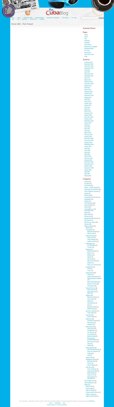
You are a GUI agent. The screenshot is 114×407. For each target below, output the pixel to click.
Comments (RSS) (61, 404)
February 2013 (88, 91)
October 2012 (88, 93)
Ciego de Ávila (90, 235)
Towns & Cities (88, 226)
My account (33, 19)
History (86, 201)
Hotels (86, 207)
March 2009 (87, 156)
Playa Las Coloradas (93, 265)
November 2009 (88, 140)
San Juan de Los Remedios (92, 377)
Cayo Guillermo (91, 239)
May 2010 (87, 128)
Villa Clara (89, 367)
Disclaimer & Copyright (53, 17)
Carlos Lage (89, 388)
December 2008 (88, 162)
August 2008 (87, 170)
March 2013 (87, 89)
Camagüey (89, 230)
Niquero (89, 263)
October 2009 (88, 142)
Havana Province (90, 288)
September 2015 (89, 68)
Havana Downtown (92, 276)
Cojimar (89, 274)
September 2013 (89, 83)
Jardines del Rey (92, 241)
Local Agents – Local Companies (90, 209)
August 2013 (87, 85)
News (85, 212)
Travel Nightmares (89, 380)
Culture (86, 193)
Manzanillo (90, 259)
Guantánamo (89, 267)
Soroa (89, 343)
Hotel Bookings (88, 203)
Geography (87, 199)
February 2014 (88, 81)
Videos (86, 384)
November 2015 (88, 66)
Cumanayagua (91, 245)
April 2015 (87, 72)
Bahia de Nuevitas (92, 231)
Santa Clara (89, 357)
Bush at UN (89, 386)
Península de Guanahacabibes (92, 338)
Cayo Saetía (90, 299)
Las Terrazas (90, 332)
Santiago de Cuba (91, 359)
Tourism (86, 224)
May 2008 (87, 174)
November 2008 (88, 164)
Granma (88, 249)
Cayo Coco (90, 237)
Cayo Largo (90, 312)
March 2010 (87, 132)
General (86, 195)
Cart (18, 19)
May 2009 (87, 152)
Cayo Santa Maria (92, 371)
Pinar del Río (89, 326)
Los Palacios (90, 334)
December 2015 (88, 64)
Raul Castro (87, 214)
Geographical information (91, 197)
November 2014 (88, 76)
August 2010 (87, 123)
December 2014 (88, 74)
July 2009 (87, 148)
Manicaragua (91, 373)
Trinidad (89, 353)
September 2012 (89, 95)
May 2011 (87, 109)
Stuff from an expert (89, 222)
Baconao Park (91, 361)
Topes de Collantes (92, 351)
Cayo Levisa (90, 328)
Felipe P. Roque (90, 394)
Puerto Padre (91, 316)
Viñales (89, 345)
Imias (88, 268)
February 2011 (88, 113)
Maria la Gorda (91, 336)
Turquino (89, 247)
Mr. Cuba (74, 17)
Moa (88, 305)
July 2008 (87, 172)
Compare (41, 19)
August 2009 (87, 146)
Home (86, 35)
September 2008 (89, 168)
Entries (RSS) (51, 404)
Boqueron (90, 255)
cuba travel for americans (91, 189)
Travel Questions (89, 382)
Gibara (89, 301)
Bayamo (89, 253)
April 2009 (87, 154)
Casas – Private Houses (91, 187)
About (86, 37)
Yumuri (89, 270)
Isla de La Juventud (91, 311)
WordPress (92, 401)
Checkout (24, 19)
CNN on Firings (90, 390)
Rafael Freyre (91, 309)
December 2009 (88, 138)
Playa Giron (90, 322)
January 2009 (88, 160)
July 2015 (87, 70)
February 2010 (88, 134)
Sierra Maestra (91, 365)
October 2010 (88, 119)
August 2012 (87, 97)
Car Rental (87, 185)
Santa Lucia (90, 233)
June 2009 (87, 150)
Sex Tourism (87, 220)
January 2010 (88, 136)
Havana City (89, 273)
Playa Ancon (90, 375)
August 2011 (87, 105)
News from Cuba (89, 54)
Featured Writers (89, 48)
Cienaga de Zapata (92, 320)
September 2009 (89, 144)
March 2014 (87, 80)
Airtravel (86, 181)
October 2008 (88, 166)
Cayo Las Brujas (92, 369)
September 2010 (89, 121)
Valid (57, 403)
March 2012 (87, 101)
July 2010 (87, 125)
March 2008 (87, 175)
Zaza (88, 355)
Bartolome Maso (91, 251)
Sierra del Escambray (93, 349)
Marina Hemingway (92, 282)
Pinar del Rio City (92, 341)
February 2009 (88, 158)
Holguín (88, 295)
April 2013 (87, 87)
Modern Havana (91, 284)
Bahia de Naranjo (92, 297)
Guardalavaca (91, 303)
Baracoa (88, 228)
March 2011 (87, 111)
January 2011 (88, 115)
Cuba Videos (65, 17)
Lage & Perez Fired (91, 396)
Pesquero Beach (92, 307)
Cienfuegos (89, 243)
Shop (13, 19)
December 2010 (88, 117)
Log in (50, 403)
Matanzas (88, 319)
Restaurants (87, 216)
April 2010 (87, 130)
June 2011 (87, 107)
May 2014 (87, 78)
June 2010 (87, 127)
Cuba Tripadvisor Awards (91, 191)
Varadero (89, 324)
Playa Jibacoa (91, 289)
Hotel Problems (88, 205)
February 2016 (88, 62)
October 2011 (88, 103)
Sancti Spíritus (90, 348)
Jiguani (89, 257)
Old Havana (90, 286)
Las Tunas (89, 315)
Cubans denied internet (92, 392)
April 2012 (87, 99)
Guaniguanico (91, 330)
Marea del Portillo (92, 261)
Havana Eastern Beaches (94, 278)
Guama (89, 363)
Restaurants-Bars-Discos (91, 218)
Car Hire (86, 183)
